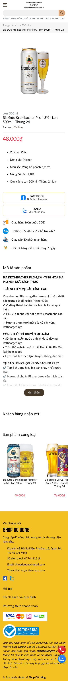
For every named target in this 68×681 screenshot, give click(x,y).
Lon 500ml (10, 113)
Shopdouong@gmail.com (30, 564)
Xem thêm (34, 392)
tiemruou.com (36, 570)
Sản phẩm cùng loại (19, 435)
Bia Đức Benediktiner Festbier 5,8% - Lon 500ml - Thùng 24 (19, 481)
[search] (62, 13)
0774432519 (32, 558)
